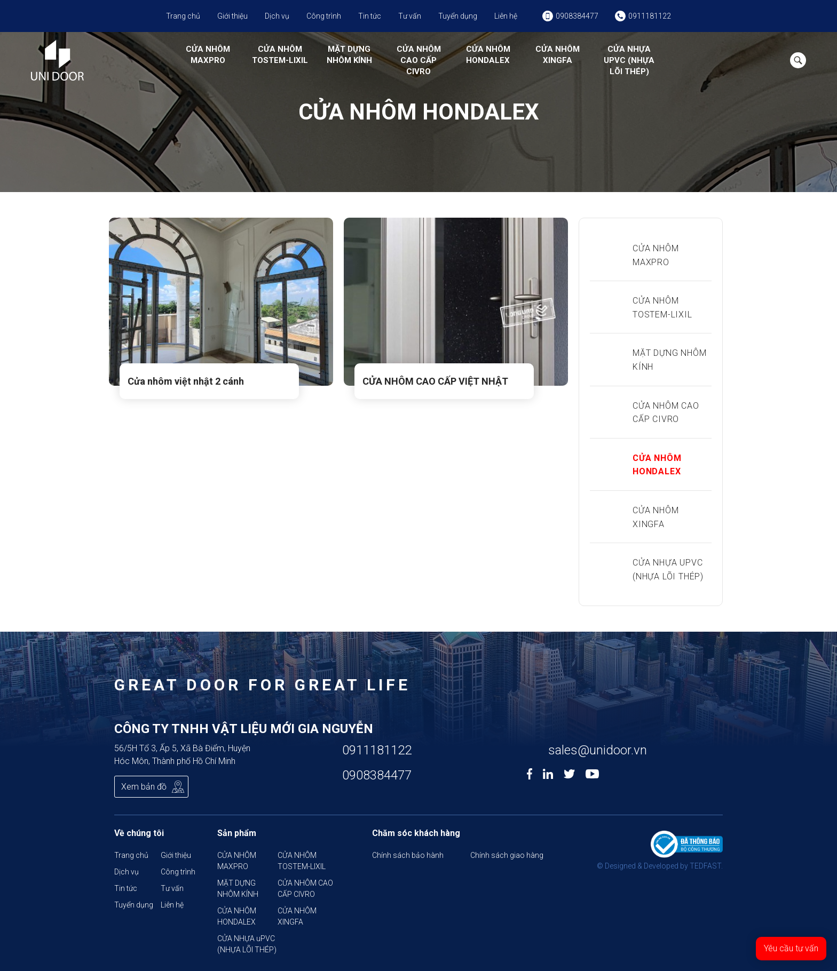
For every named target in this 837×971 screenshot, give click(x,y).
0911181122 (377, 750)
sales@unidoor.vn (597, 750)
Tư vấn (409, 16)
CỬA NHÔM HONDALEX (488, 54)
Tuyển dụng (457, 16)
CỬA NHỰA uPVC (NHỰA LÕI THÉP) (629, 60)
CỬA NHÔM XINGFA (557, 54)
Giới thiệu (232, 16)
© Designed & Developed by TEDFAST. (660, 866)
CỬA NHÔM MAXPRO (208, 54)
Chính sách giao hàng (506, 855)
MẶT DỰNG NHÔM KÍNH (349, 54)
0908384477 (377, 775)
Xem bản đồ (144, 787)
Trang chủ (183, 16)
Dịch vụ (277, 16)
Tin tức (369, 16)
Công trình (323, 16)
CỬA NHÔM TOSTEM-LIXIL (280, 54)
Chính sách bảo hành (408, 855)
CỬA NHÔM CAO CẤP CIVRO (419, 60)
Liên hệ (505, 16)
